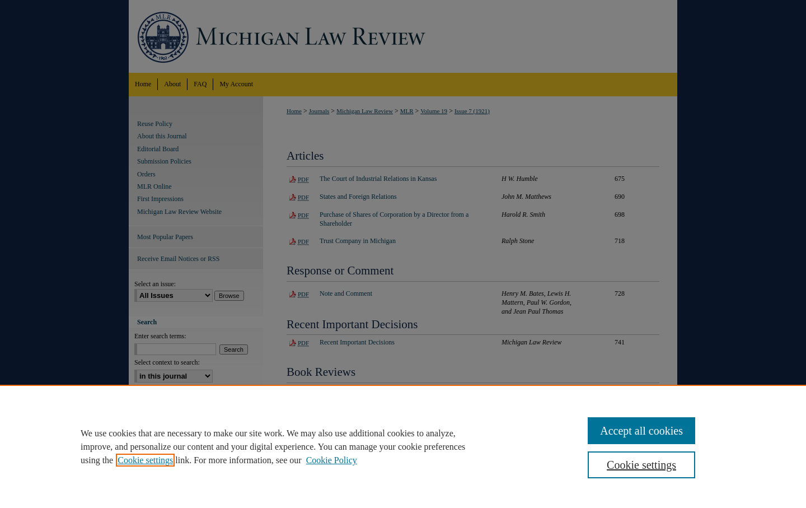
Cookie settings (145, 460)
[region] (403, 446)
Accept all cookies (641, 431)
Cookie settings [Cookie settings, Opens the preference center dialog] (641, 465)
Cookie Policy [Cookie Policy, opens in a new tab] (331, 460)
